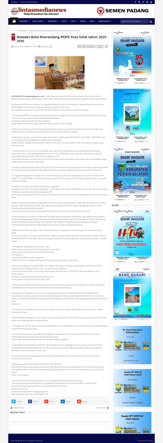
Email (99, 46)
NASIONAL (23, 21)
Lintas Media (15, 441)
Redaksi (14, 2)
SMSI (92, 21)
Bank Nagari (104, 21)
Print (90, 46)
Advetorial (37, 21)
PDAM (82, 21)
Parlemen (52, 21)
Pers (73, 21)
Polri (63, 21)
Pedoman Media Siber (29, 2)
